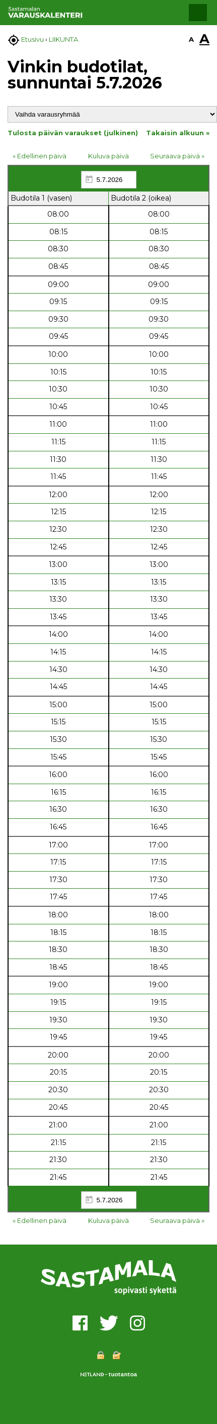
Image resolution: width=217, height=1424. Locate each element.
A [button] (191, 39)
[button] (198, 12)
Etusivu (32, 39)
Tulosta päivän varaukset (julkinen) (73, 133)
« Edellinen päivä (39, 156)
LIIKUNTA (63, 39)
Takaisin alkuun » (177, 133)
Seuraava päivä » (177, 156)
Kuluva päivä (108, 156)
